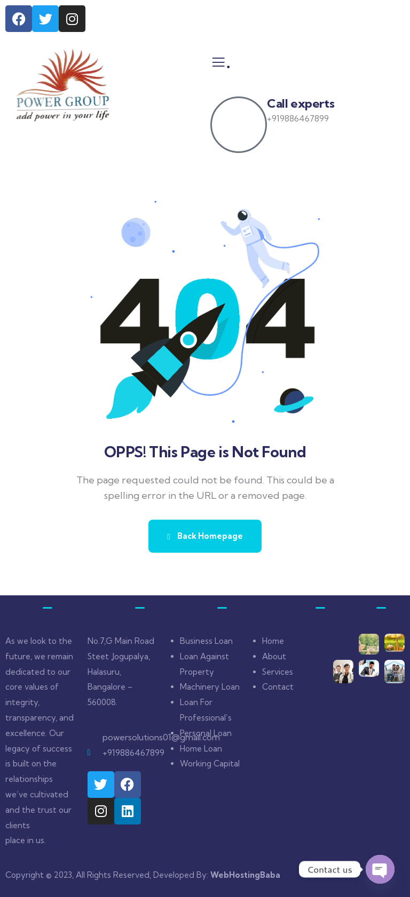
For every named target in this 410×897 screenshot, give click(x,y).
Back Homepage (204, 536)
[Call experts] (238, 124)
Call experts (300, 103)
